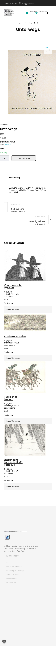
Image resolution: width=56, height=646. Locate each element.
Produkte (28, 23)
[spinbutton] (4, 158)
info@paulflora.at (28, 4)
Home (20, 23)
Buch (36, 23)
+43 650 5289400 (11, 4)
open (46, 47)
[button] (6, 157)
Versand (7, 144)
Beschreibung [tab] (14, 178)
